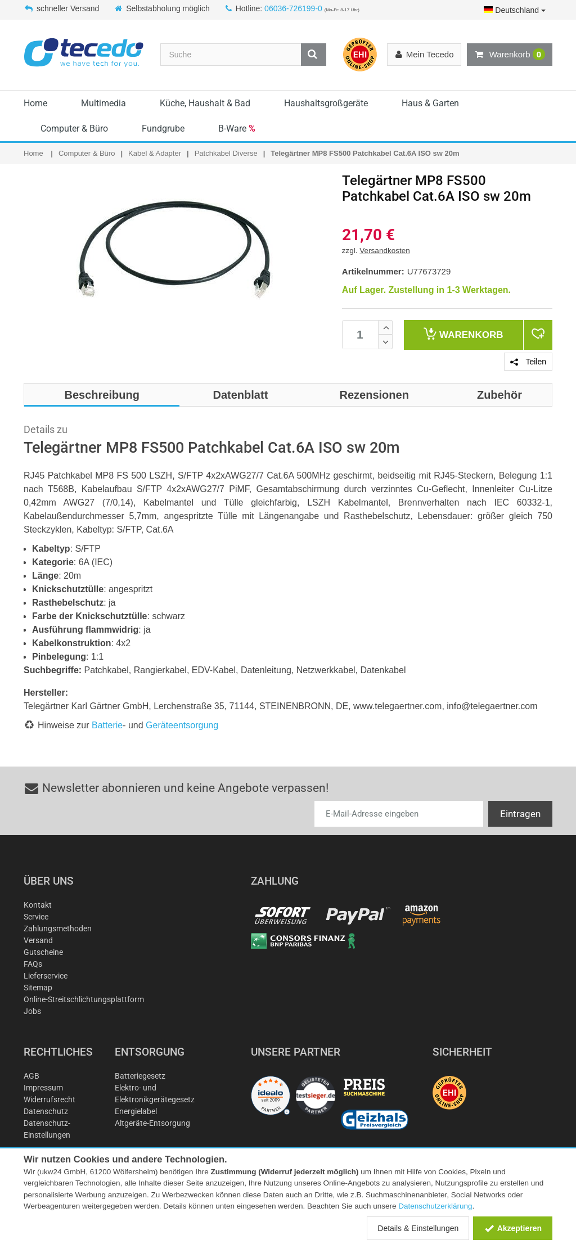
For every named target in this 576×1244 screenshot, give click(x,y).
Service (36, 916)
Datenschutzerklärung (435, 1206)
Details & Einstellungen (417, 1228)
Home (35, 103)
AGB (31, 1075)
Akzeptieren (513, 1228)
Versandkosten (384, 250)
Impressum (43, 1087)
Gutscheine (43, 952)
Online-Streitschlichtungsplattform (84, 999)
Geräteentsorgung (182, 725)
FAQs (33, 963)
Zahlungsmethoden (58, 928)
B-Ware (236, 128)
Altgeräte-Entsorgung (152, 1123)
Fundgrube (163, 128)
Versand (38, 940)
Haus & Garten (430, 103)
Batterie (107, 725)
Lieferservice (46, 975)
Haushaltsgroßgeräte (326, 103)
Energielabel (136, 1111)
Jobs (32, 1011)
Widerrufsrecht (49, 1099)
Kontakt (38, 904)
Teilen (528, 361)
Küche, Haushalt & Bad (205, 103)
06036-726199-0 (293, 8)
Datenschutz (46, 1111)
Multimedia (103, 103)
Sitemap (38, 987)
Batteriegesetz (140, 1075)
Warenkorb (509, 54)
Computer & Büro (74, 128)
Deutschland (515, 10)
